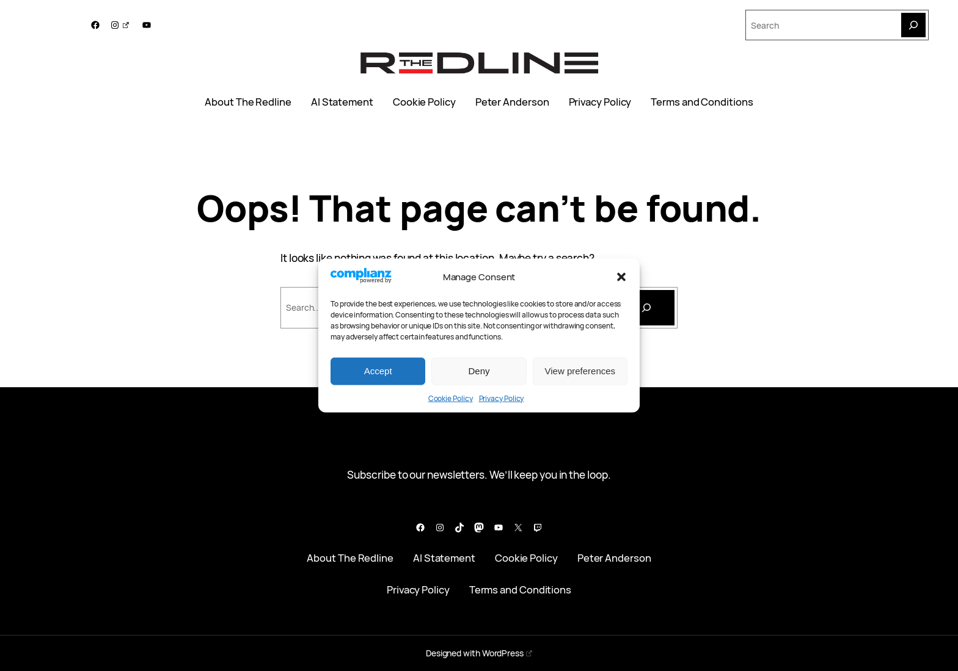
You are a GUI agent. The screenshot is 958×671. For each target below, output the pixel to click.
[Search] (913, 25)
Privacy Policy (501, 398)
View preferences (580, 371)
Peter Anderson (512, 102)
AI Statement (342, 102)
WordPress (507, 653)
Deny (478, 371)
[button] (621, 276)
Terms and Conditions (702, 102)
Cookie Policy (450, 398)
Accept (378, 371)
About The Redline (248, 102)
